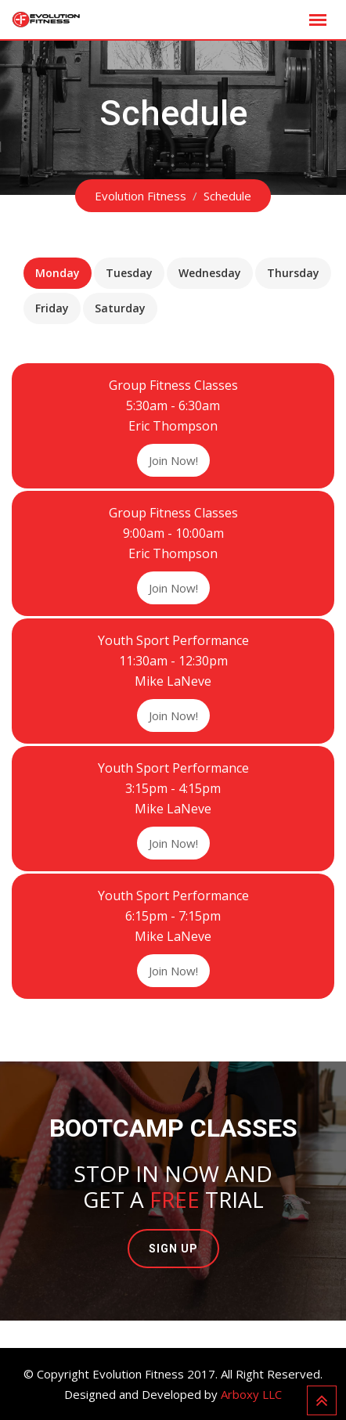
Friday (52, 308)
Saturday (120, 308)
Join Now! (173, 460)
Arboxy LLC (251, 1394)
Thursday (293, 272)
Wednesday (209, 272)
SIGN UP (173, 1248)
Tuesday (129, 272)
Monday (57, 272)
